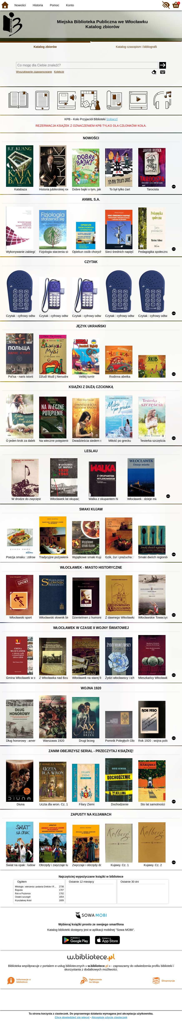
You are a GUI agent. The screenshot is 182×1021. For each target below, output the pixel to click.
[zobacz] (112, 119)
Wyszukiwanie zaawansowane (34, 71)
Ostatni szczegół (22, 897)
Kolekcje (59, 71)
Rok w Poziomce (23, 893)
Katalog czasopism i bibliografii (136, 46)
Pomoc (54, 5)
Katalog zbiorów (45, 46)
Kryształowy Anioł (23, 900)
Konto (70, 5)
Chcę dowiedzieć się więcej (72, 1017)
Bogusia (18, 890)
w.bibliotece (98, 966)
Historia (38, 5)
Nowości (20, 5)
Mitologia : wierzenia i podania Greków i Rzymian (38, 887)
